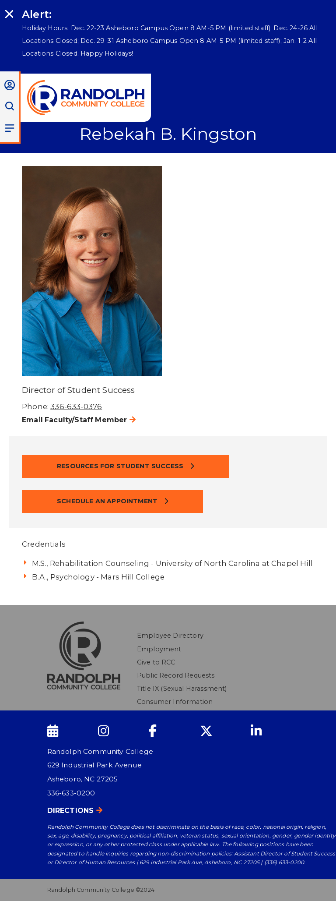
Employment (159, 649)
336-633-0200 (71, 793)
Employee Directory (170, 636)
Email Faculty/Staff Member (74, 420)
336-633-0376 (76, 406)
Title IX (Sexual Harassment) (182, 689)
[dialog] (310, 874)
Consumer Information (175, 702)
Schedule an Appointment (108, 501)
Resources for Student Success (121, 466)
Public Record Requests (176, 675)
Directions (70, 810)
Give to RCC (156, 662)
